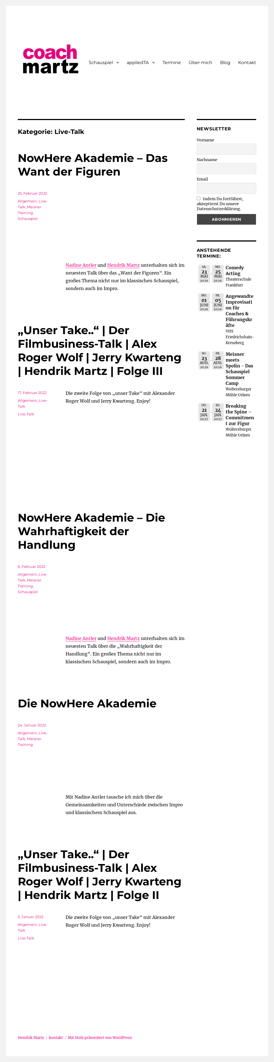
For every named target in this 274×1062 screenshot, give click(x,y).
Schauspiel (101, 62)
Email (202, 179)
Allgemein (27, 201)
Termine (172, 62)
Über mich (200, 62)
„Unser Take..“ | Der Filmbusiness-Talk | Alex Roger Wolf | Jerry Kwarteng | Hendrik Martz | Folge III (99, 350)
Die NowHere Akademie (87, 703)
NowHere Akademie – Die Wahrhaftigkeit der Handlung (91, 531)
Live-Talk (26, 414)
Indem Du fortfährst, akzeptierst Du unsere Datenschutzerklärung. (220, 203)
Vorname (205, 140)
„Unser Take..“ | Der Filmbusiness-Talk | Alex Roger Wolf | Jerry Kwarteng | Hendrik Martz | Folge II (99, 874)
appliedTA (138, 62)
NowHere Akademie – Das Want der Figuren (93, 164)
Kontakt (247, 62)
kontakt (56, 1037)
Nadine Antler (81, 265)
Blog (225, 62)
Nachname (207, 159)
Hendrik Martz (123, 265)
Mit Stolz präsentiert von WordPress (100, 1037)
